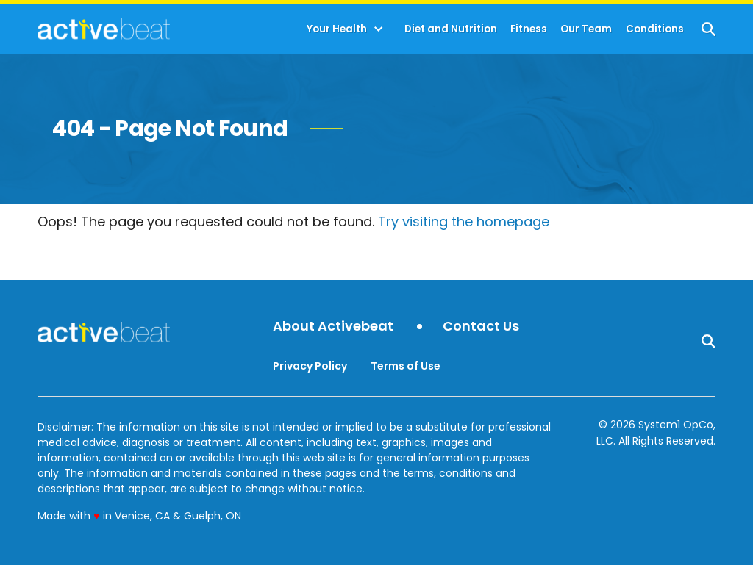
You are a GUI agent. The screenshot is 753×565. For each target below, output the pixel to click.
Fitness (528, 29)
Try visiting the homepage (463, 221)
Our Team (586, 29)
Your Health (337, 29)
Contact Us (481, 326)
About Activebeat (333, 326)
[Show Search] (708, 29)
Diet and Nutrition (450, 29)
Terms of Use (405, 366)
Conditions (655, 29)
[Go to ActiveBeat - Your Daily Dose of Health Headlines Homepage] (103, 28)
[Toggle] (378, 29)
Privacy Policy (310, 366)
